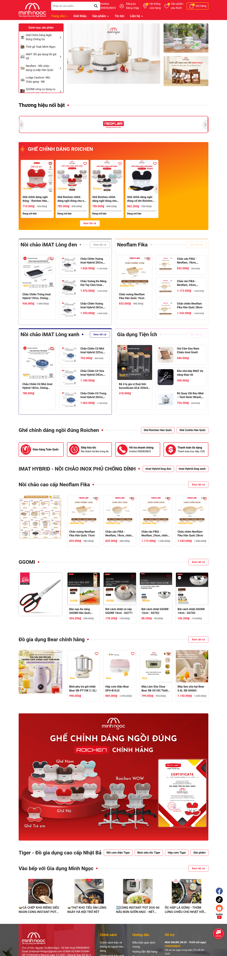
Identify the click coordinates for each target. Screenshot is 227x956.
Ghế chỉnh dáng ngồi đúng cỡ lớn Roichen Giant (139, 199)
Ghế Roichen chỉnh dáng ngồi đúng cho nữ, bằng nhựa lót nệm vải (71, 199)
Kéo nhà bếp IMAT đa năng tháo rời (190, 372)
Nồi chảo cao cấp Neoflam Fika (54, 484)
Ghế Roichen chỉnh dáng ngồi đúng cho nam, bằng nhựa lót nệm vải (104, 199)
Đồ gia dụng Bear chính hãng (52, 639)
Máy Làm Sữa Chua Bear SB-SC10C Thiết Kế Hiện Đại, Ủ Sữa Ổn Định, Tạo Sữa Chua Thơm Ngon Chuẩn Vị (155, 689)
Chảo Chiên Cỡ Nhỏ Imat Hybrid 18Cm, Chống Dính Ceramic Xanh (37, 386)
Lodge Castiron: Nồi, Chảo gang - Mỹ (38, 79)
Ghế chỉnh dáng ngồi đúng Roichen (59, 430)
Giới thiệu (80, 16)
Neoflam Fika (132, 245)
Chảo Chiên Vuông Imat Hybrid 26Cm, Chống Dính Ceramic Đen (92, 305)
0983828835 (173, 946)
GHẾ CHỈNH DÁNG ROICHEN (56, 149)
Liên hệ (135, 16)
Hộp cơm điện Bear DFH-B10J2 (117, 688)
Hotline (108, 6)
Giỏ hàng (201, 6)
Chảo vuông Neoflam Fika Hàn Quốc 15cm (132, 296)
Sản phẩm (177, 6)
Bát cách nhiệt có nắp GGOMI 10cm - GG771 (119, 611)
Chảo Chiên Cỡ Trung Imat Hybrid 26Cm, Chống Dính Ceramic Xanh (93, 395)
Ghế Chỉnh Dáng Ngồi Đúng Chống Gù (44, 37)
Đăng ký (131, 3)
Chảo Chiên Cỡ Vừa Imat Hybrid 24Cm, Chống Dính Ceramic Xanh (92, 373)
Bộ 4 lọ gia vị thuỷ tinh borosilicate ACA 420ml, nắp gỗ (134, 386)
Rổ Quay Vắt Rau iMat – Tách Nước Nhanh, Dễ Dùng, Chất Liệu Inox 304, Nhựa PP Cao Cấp (190, 395)
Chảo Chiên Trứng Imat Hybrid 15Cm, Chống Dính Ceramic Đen (36, 296)
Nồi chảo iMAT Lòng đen (49, 245)
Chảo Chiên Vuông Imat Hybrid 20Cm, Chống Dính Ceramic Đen (92, 261)
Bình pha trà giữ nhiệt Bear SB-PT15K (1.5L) (82, 688)
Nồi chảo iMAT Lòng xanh (50, 334)
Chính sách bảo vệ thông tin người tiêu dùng (111, 946)
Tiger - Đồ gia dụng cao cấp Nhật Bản (61, 853)
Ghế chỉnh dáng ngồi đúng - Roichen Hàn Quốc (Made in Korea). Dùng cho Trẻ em (36, 199)
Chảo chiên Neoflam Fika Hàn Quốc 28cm (189, 305)
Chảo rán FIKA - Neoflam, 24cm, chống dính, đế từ (187, 283)
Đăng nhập (132, 8)
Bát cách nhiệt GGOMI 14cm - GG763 (191, 611)
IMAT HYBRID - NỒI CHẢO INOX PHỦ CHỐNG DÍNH (77, 469)
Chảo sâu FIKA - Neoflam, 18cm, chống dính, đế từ (187, 261)
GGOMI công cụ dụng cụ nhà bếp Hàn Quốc (44, 91)
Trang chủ (58, 16)
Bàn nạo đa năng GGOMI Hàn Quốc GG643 (80, 611)
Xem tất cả (89, 223)
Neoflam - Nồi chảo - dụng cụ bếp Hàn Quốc (44, 68)
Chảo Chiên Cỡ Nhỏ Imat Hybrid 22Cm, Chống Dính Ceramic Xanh (92, 350)
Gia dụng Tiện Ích (137, 334)
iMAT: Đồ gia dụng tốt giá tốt (44, 56)
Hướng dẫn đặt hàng (144, 951)
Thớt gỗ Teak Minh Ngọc (41, 46)
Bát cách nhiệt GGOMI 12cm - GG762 (155, 611)
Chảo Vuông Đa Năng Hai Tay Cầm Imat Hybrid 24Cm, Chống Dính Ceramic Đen (93, 283)
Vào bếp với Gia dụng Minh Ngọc (56, 868)
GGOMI (27, 562)
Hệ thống (155, 6)
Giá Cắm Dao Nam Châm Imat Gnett (188, 350)
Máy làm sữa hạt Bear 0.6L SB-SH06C (191, 688)
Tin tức (119, 16)
